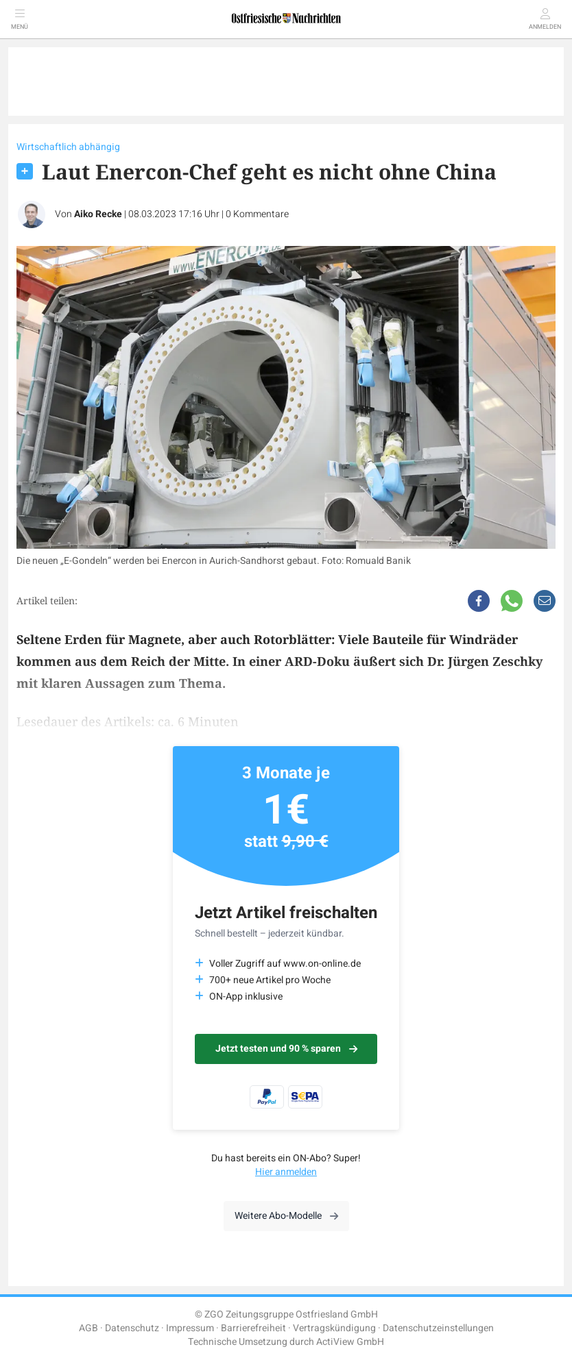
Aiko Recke (98, 214)
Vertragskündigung (334, 1328)
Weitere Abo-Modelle (286, 1216)
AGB (88, 1328)
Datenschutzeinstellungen (438, 1328)
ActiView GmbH (350, 1342)
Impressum (190, 1328)
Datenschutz (132, 1328)
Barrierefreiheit (253, 1328)
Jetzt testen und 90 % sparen (286, 1048)
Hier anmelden (286, 1172)
